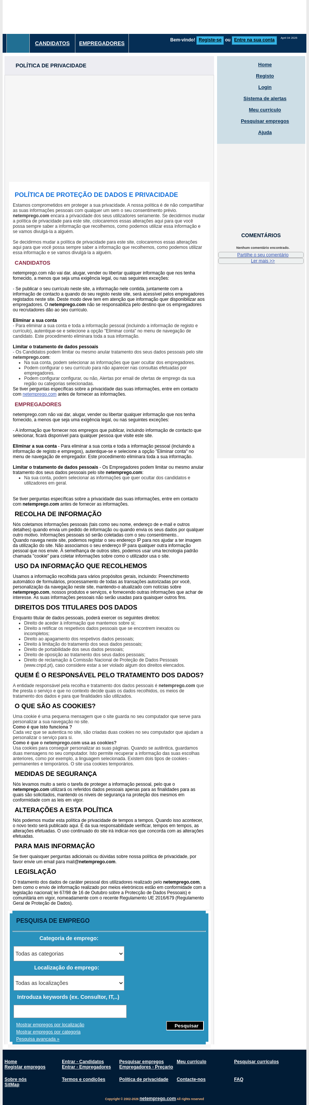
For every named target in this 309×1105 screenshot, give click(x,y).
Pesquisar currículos (256, 1061)
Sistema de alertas (264, 98)
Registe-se (210, 40)
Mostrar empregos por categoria (48, 1032)
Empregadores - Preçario (146, 1067)
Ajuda (265, 132)
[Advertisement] (109, 128)
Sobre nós (16, 1079)
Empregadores (102, 43)
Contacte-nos (191, 1079)
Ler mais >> (263, 261)
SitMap (12, 1084)
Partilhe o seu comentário (263, 255)
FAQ (238, 1079)
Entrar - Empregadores (86, 1067)
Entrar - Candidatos (83, 1061)
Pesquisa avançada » (38, 1039)
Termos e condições (83, 1079)
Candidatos (52, 43)
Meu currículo (265, 110)
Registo (265, 76)
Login (264, 87)
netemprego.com (40, 394)
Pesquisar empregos (265, 121)
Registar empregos (25, 1067)
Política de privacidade (143, 1079)
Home (265, 64)
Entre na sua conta (254, 40)
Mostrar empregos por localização (50, 1024)
